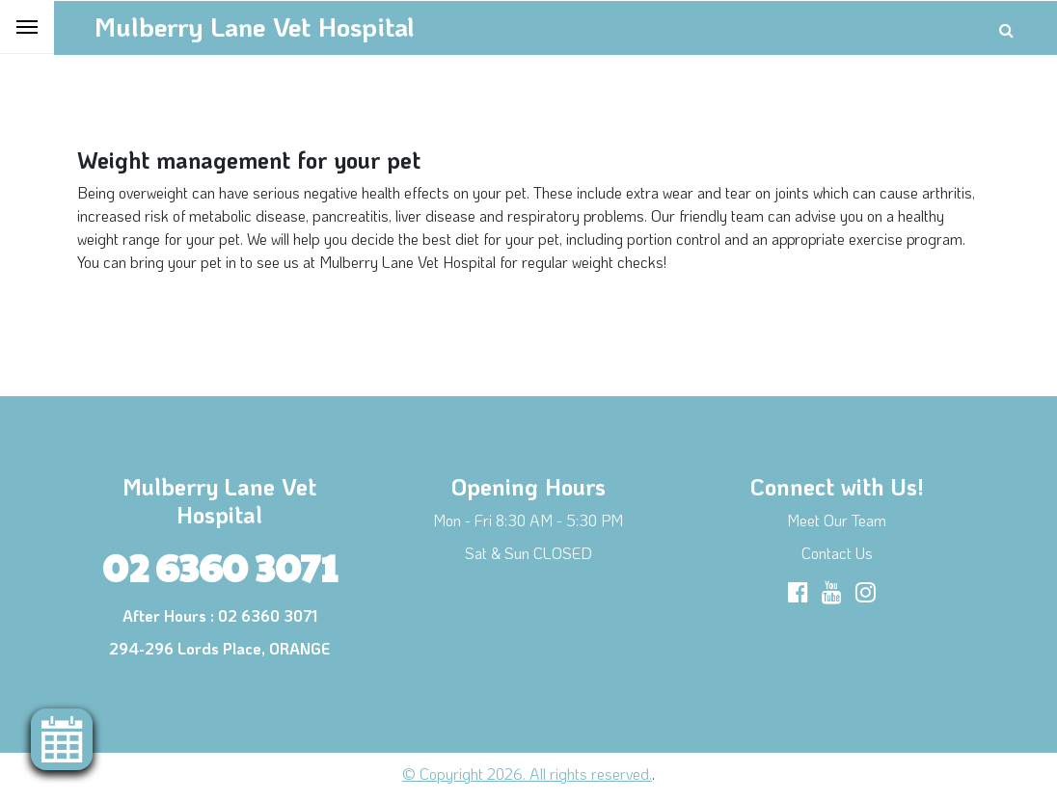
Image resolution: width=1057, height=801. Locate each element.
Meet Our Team (836, 520)
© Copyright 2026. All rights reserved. (527, 773)
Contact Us (837, 553)
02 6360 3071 (220, 566)
